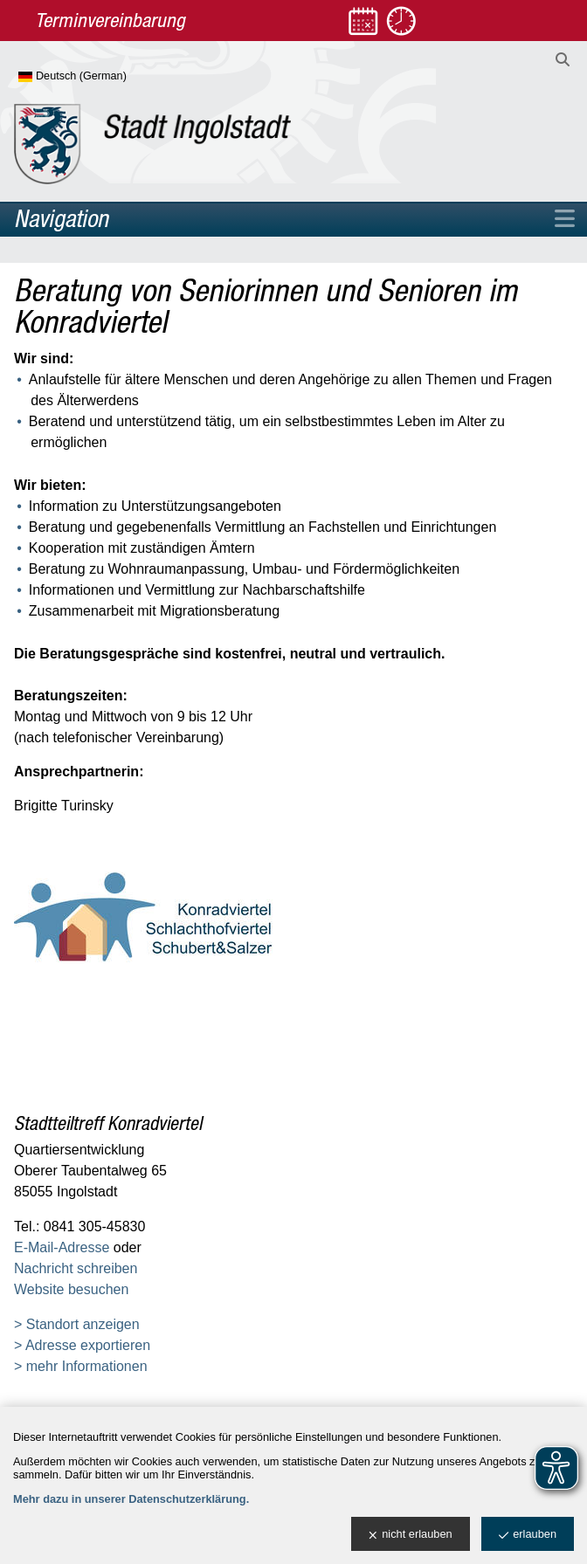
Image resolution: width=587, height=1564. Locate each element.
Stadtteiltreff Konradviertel (108, 1123)
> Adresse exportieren (82, 1345)
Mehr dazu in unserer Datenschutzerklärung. (131, 1498)
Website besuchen (71, 1289)
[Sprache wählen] (100, 77)
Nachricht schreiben (75, 1268)
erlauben (527, 1534)
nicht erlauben (410, 1534)
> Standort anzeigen (77, 1324)
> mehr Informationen (81, 1366)
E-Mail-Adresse (61, 1247)
